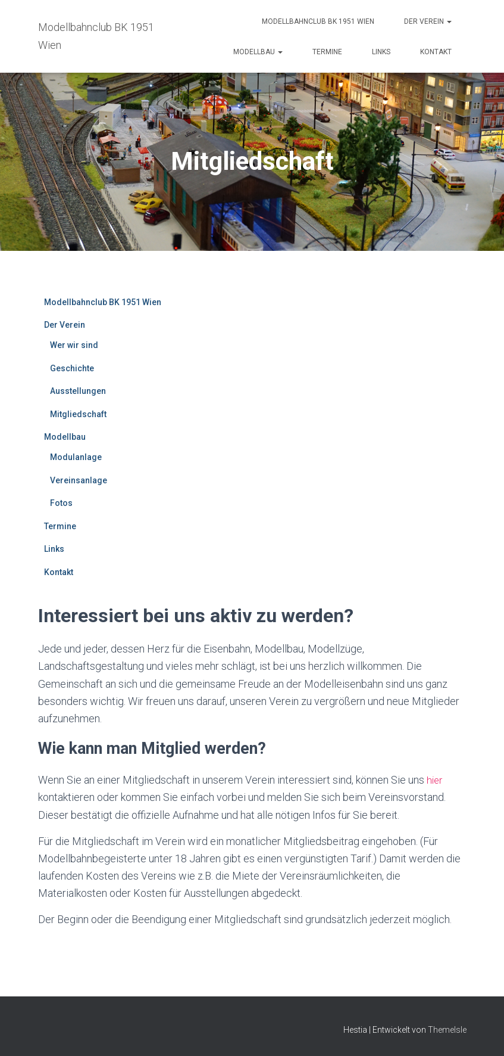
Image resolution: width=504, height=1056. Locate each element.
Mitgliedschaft (78, 414)
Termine (327, 52)
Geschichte (72, 368)
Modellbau (258, 52)
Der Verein (428, 21)
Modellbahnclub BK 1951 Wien (318, 21)
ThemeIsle (447, 1029)
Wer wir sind (74, 345)
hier (435, 780)
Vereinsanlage (78, 480)
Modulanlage (76, 457)
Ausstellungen (78, 391)
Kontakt (436, 52)
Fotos (61, 503)
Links (381, 52)
